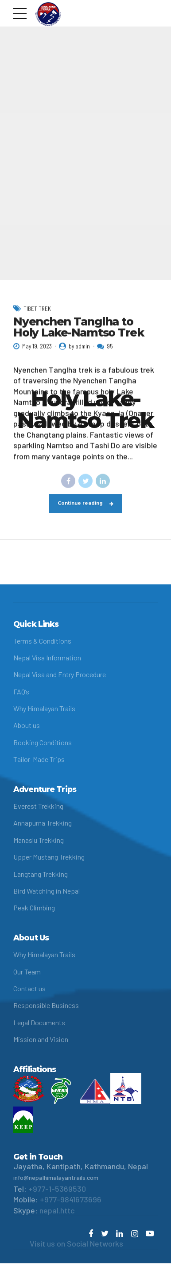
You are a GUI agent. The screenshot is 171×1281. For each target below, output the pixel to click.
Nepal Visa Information (47, 657)
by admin (79, 355)
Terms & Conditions (42, 641)
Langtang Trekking (40, 874)
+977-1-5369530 (57, 1189)
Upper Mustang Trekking (49, 857)
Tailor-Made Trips (39, 759)
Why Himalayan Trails (44, 708)
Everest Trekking (38, 806)
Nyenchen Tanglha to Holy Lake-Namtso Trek (78, 336)
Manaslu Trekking (38, 840)
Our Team (27, 971)
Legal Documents (39, 1022)
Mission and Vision (40, 1039)
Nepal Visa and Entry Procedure (59, 674)
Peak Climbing (34, 907)
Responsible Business (46, 1005)
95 (110, 355)
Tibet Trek (37, 317)
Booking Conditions (42, 742)
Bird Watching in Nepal (46, 891)
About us (26, 725)
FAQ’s (21, 691)
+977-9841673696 (70, 1199)
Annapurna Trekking (42, 823)
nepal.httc (56, 1210)
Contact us (29, 988)
